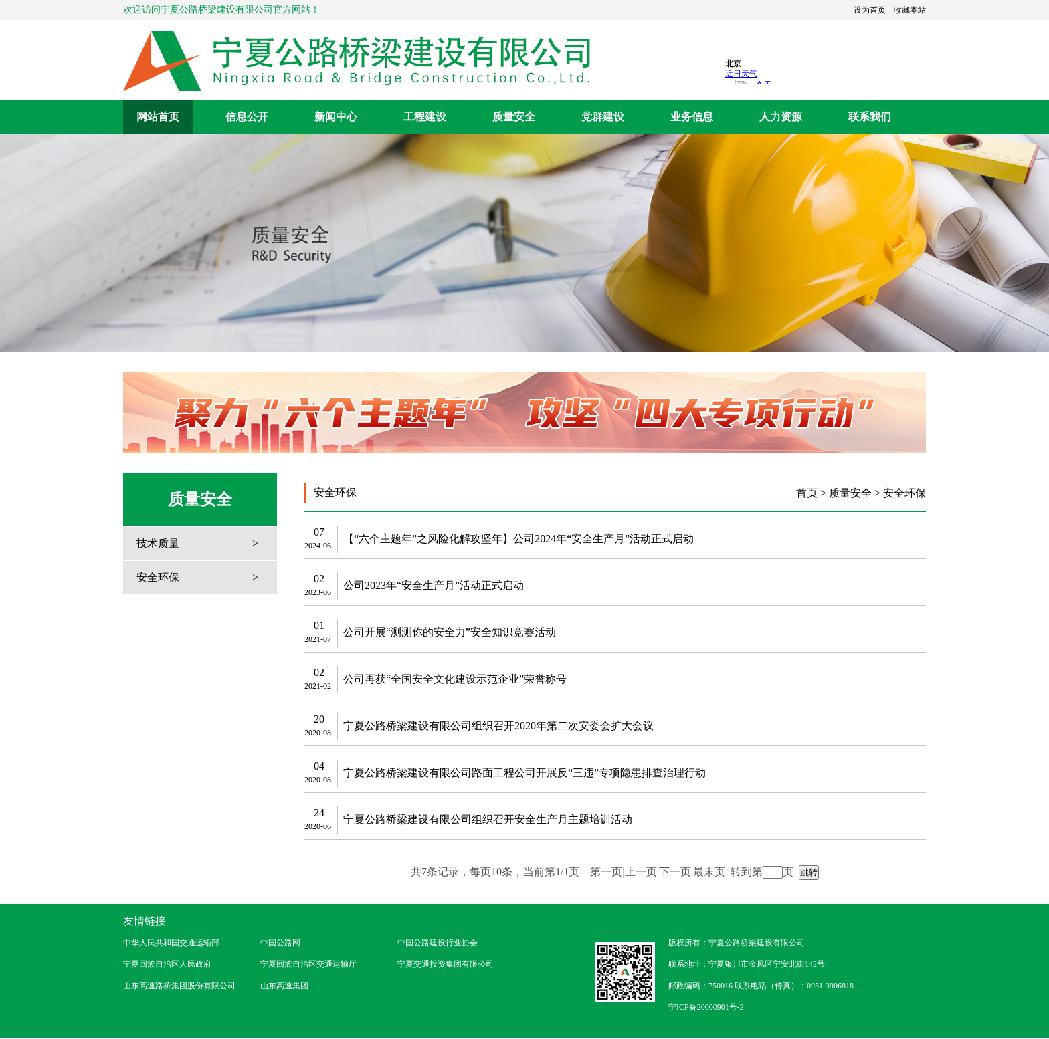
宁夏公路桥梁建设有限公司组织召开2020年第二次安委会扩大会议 (498, 725)
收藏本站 (910, 10)
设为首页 (870, 10)
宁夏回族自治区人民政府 (167, 964)
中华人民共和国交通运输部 (171, 942)
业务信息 (691, 116)
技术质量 (157, 543)
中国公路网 (280, 942)
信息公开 (246, 116)
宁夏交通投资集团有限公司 (445, 964)
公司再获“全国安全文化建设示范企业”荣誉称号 (455, 679)
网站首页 (157, 116)
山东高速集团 (284, 985)
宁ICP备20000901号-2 (706, 1007)
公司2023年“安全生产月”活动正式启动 (433, 585)
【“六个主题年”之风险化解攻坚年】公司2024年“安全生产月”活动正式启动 (518, 538)
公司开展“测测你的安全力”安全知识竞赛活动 (449, 632)
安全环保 (157, 577)
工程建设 (424, 116)
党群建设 (602, 116)
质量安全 (513, 116)
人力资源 (780, 116)
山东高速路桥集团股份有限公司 (179, 985)
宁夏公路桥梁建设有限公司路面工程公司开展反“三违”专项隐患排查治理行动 (524, 772)
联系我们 (869, 116)
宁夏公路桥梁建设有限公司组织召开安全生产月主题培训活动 (487, 819)
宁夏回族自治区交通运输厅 (308, 964)
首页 (807, 493)
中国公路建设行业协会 (437, 942)
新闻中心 (335, 116)
